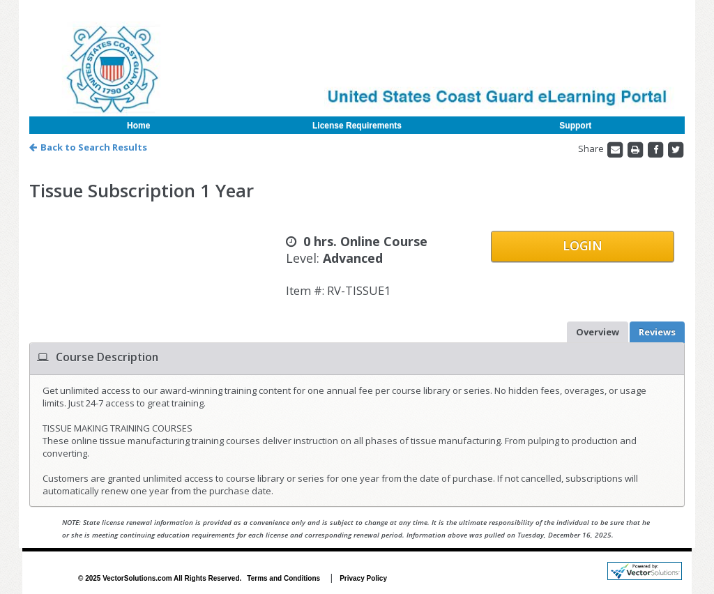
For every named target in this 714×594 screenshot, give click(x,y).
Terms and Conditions (283, 578)
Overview (597, 332)
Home (138, 125)
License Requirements (357, 125)
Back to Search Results (88, 147)
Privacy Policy (363, 578)
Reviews (657, 332)
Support (575, 125)
